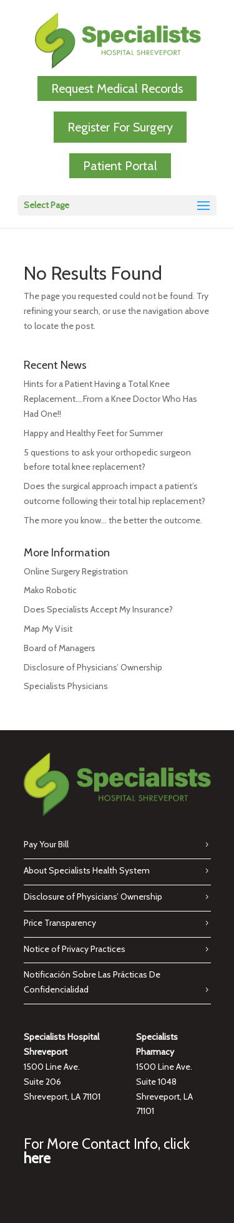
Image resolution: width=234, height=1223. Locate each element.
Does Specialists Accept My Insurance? (98, 609)
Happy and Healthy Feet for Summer (93, 433)
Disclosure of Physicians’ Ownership (93, 667)
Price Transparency (60, 922)
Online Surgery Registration (76, 571)
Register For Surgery (120, 127)
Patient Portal (120, 165)
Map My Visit (48, 628)
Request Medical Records (117, 88)
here (37, 1158)
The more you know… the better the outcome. (113, 520)
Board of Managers (59, 648)
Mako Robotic (50, 590)
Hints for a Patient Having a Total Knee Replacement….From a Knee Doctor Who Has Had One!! (110, 398)
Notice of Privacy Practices (74, 948)
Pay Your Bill (46, 844)
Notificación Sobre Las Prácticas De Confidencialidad (92, 982)
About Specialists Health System (87, 870)
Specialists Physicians (66, 686)
